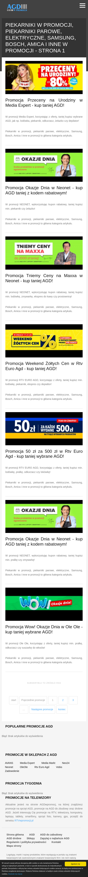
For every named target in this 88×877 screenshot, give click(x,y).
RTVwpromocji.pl (23, 820)
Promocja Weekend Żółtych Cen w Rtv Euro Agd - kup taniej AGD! (44, 366)
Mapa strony (14, 845)
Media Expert (27, 763)
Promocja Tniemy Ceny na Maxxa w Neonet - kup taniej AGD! (44, 278)
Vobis (59, 767)
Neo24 (65, 763)
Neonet (9, 767)
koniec (61, 709)
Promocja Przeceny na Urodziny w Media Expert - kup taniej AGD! (44, 103)
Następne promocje (42, 709)
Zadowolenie (12, 771)
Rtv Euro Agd (42, 767)
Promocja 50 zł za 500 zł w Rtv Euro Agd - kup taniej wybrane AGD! (44, 454)
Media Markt (48, 763)
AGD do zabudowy (51, 834)
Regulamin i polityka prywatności (26, 842)
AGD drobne (14, 838)
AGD (32, 834)
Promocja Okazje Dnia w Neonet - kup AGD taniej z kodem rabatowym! (44, 190)
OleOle (24, 767)
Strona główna (15, 834)
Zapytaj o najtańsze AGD (54, 838)
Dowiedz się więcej (15, 874)
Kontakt (56, 842)
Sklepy (31, 838)
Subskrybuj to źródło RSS (44, 683)
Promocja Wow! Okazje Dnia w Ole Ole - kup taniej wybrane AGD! (44, 629)
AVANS (9, 763)
